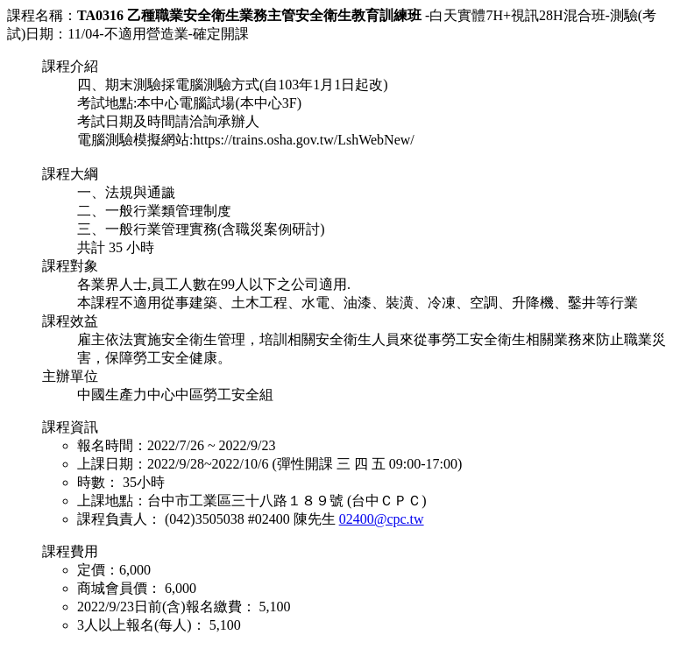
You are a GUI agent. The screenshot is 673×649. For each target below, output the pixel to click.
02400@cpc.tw (381, 518)
